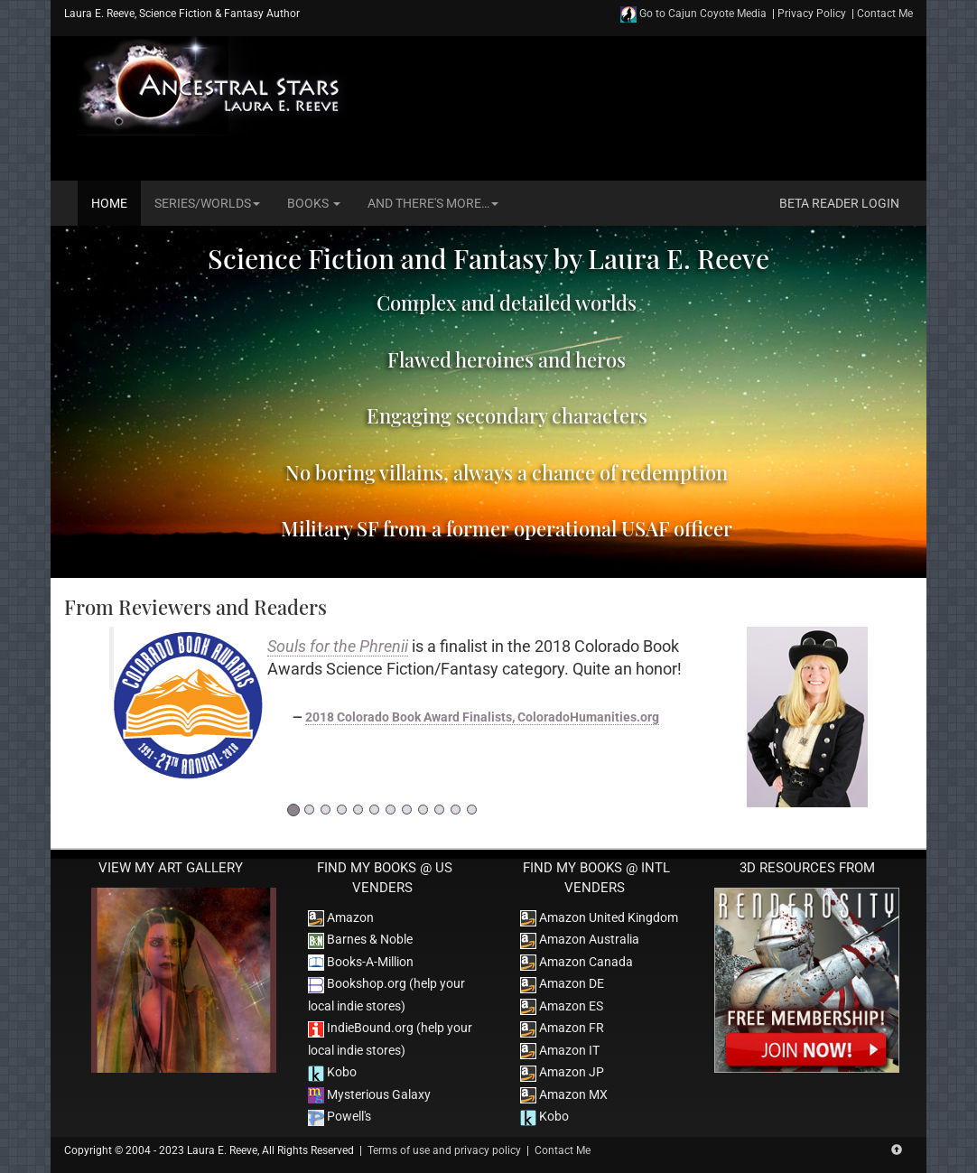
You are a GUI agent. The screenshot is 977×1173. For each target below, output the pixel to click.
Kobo (332, 1072)
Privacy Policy (811, 13)
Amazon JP (562, 1072)
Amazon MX (564, 1094)
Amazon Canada (576, 961)
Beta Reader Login (839, 203)
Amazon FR (562, 1027)
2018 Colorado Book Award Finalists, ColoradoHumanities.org (482, 717)
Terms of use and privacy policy (444, 1150)
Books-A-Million (361, 961)
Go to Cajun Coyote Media (693, 13)
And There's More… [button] (433, 203)
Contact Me (885, 13)
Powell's (339, 1116)
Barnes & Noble (360, 939)
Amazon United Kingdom (599, 917)
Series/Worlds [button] (207, 203)
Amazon (341, 917)
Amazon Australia (579, 939)
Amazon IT (560, 1050)
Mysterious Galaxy (369, 1094)
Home (109, 203)
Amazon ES (561, 1006)
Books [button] (313, 203)
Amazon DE (562, 983)
